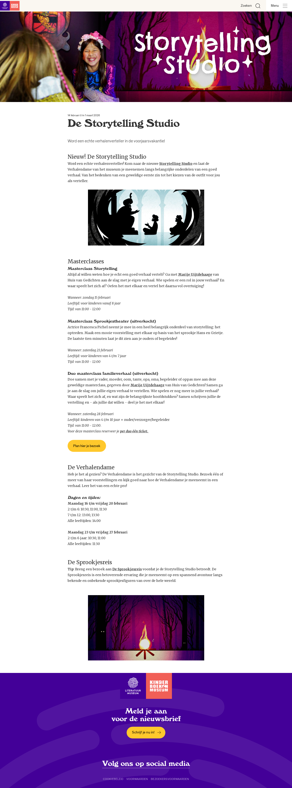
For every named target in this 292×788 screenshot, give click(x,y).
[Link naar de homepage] (11, 6)
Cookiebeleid (113, 779)
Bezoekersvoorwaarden (170, 779)
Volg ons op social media (146, 763)
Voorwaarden (137, 779)
